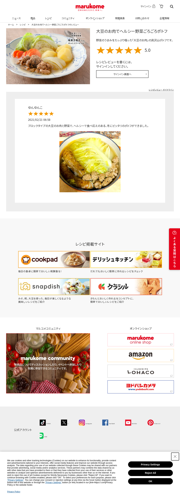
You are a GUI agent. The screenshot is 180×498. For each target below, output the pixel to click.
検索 (172, 6)
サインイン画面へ (122, 74)
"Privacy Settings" (15, 480)
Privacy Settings (150, 464)
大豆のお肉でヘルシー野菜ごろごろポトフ (131, 31)
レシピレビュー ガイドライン (161, 89)
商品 (32, 16)
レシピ (48, 16)
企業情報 (164, 16)
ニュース (15, 16)
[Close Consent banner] (175, 456)
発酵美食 (119, 16)
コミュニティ (67, 16)
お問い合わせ (141, 16)
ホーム (11, 24)
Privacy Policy (13, 492)
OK (150, 481)
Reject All (150, 473)
